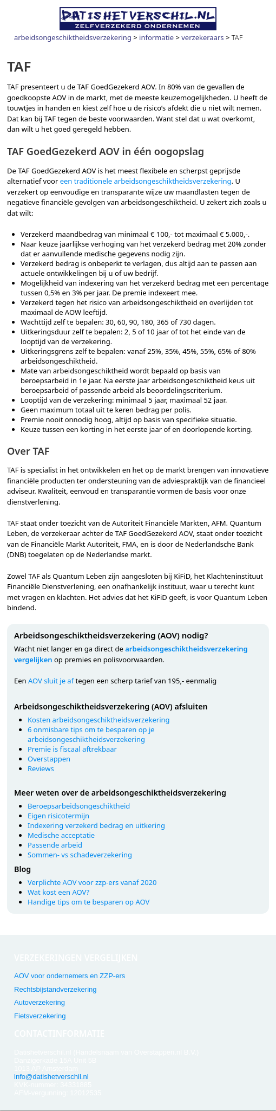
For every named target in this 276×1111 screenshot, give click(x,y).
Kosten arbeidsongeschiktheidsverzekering (99, 720)
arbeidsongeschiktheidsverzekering (73, 37)
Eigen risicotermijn (58, 816)
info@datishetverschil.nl (51, 1077)
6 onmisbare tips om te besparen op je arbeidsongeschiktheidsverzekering (91, 734)
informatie (156, 37)
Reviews (41, 768)
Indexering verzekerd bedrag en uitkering (96, 825)
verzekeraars (202, 37)
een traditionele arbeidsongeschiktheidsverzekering (146, 181)
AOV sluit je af (51, 681)
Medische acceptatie (61, 835)
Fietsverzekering (39, 1016)
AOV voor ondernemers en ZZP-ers (69, 976)
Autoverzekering (39, 1002)
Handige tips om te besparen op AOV (88, 902)
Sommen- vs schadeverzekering (80, 855)
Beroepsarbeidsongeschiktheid (79, 806)
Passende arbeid (55, 845)
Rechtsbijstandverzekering (55, 989)
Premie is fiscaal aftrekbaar (72, 749)
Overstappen (49, 759)
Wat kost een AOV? (58, 892)
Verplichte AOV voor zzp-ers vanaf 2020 (92, 882)
